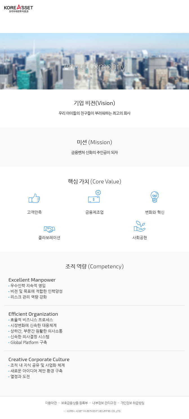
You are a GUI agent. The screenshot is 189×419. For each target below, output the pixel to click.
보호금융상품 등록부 (74, 403)
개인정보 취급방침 (132, 403)
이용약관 (51, 403)
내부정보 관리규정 (104, 403)
